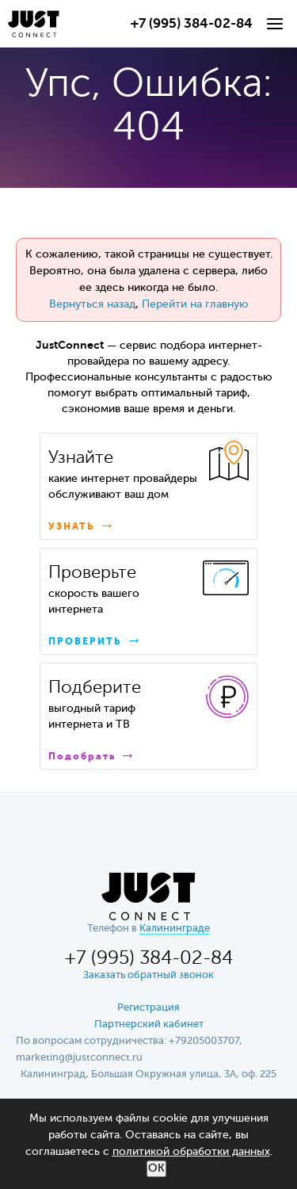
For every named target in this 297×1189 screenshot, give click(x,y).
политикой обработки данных (191, 1151)
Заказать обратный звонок (148, 975)
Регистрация (148, 1008)
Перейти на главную (195, 304)
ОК (156, 1168)
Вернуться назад (92, 304)
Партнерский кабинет (149, 1024)
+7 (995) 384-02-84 (192, 24)
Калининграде (174, 928)
